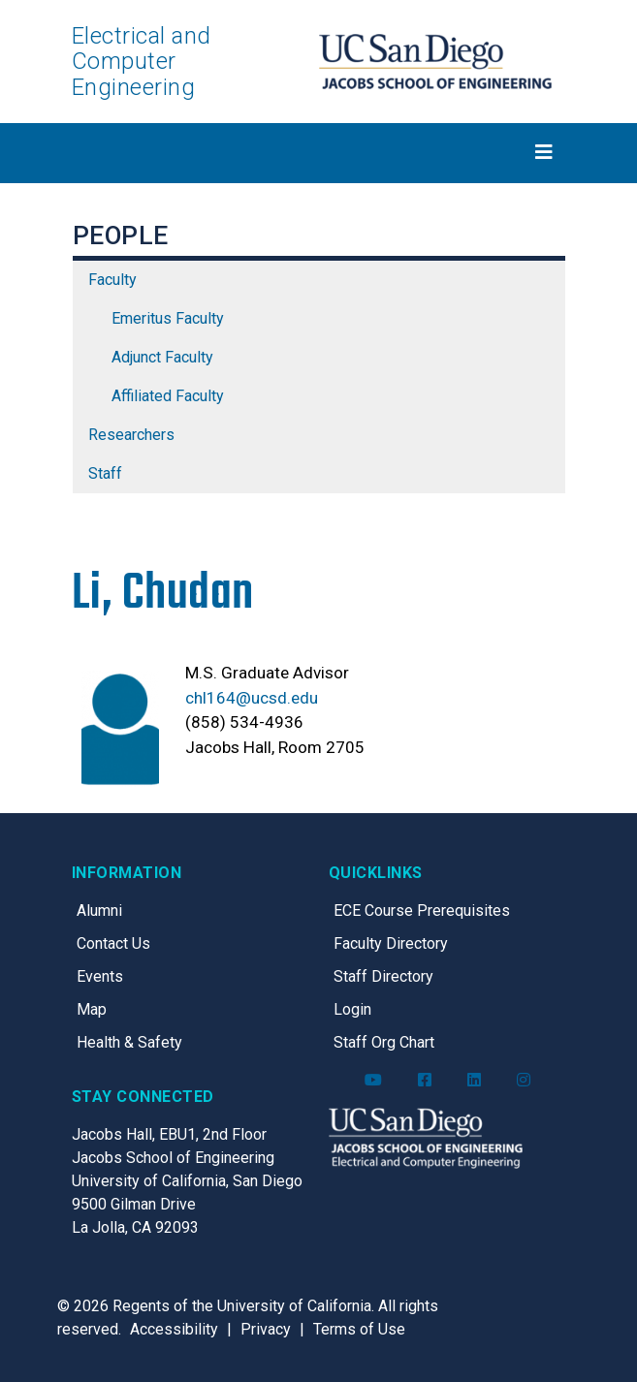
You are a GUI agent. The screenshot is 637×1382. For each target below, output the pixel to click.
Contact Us (113, 943)
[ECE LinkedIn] (474, 1080)
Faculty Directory (391, 943)
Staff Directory (383, 976)
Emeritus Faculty (167, 318)
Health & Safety (129, 1042)
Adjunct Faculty (162, 357)
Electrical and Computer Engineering (141, 61)
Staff (105, 473)
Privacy (265, 1329)
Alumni (99, 910)
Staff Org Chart (384, 1042)
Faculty (112, 279)
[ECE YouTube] (373, 1080)
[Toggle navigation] (319, 152)
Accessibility (174, 1329)
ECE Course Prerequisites (422, 910)
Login (352, 1009)
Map (92, 1009)
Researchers (131, 434)
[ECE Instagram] (523, 1080)
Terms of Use (359, 1329)
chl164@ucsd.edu (251, 697)
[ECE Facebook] (424, 1080)
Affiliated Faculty (167, 396)
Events (100, 976)
